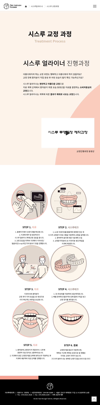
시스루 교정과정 (53, 6)
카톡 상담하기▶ (57, 395)
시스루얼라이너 (37, 6)
